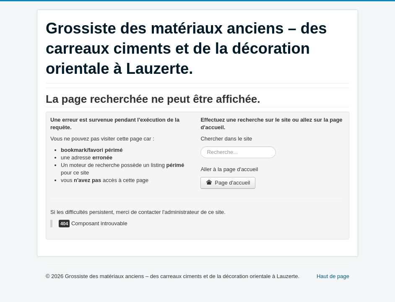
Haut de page (333, 276)
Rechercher (200, 146)
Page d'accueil (228, 183)
